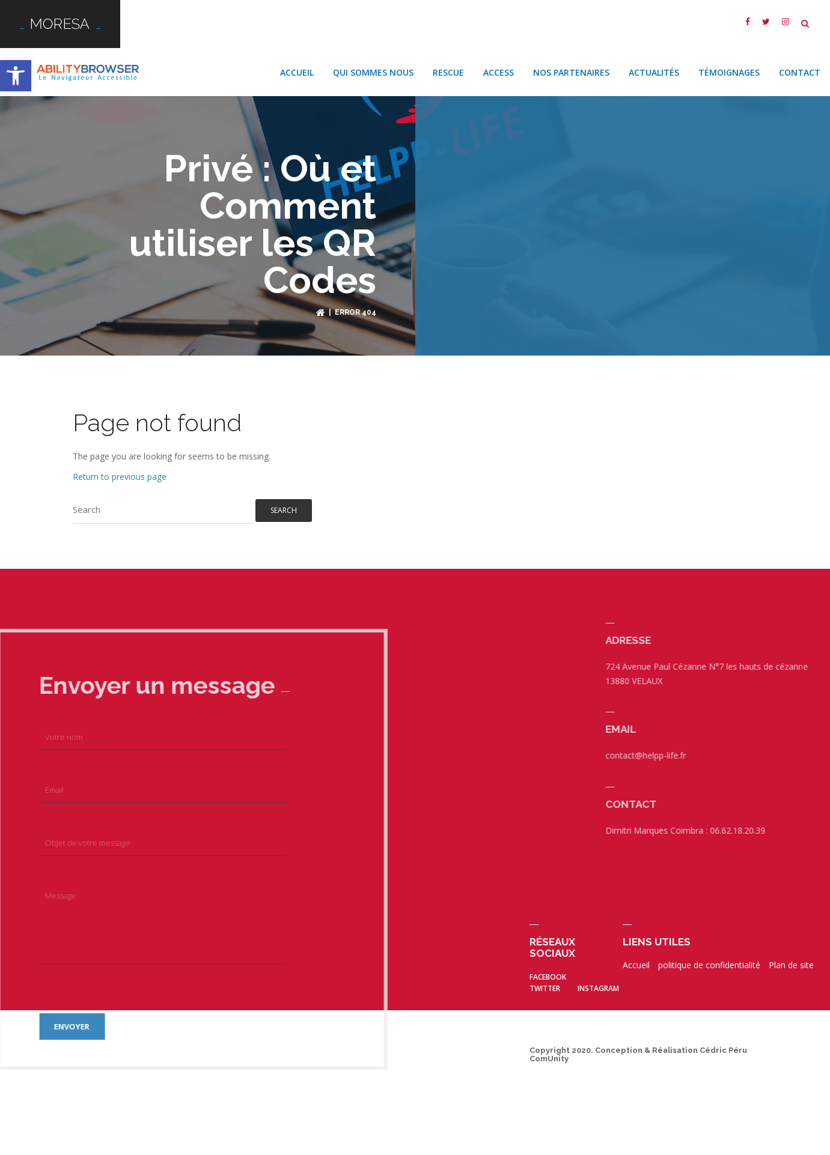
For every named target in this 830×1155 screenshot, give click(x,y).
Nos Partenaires (571, 64)
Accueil (297, 64)
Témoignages (729, 64)
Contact (799, 64)
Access (498, 64)
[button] (15, 75)
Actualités (654, 64)
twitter (544, 980)
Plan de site (791, 957)
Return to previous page (119, 468)
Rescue (448, 64)
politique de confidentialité (709, 957)
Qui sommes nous (373, 64)
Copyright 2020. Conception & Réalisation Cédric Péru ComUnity (638, 1046)
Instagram (598, 980)
